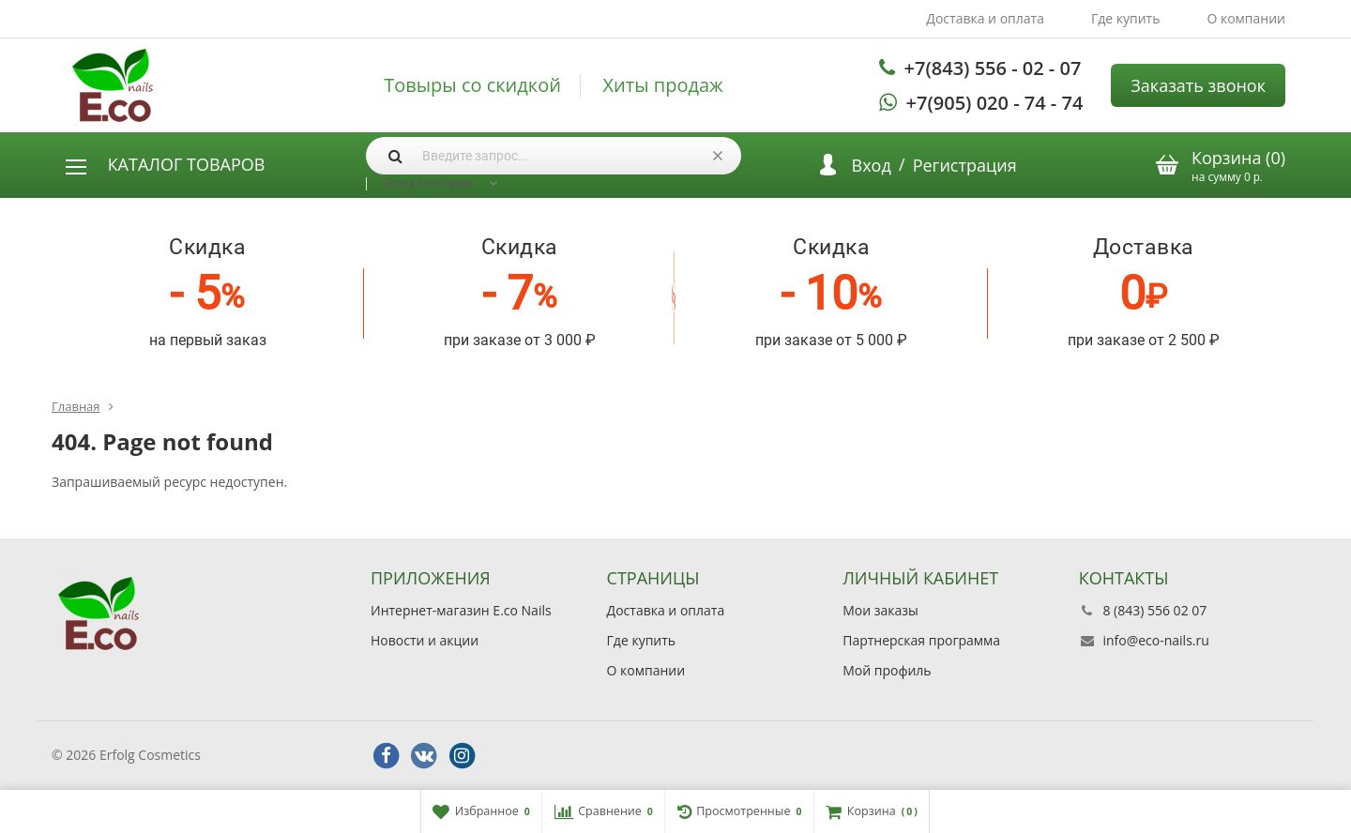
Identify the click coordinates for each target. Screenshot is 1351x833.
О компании (1246, 18)
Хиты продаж (663, 85)
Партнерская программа (921, 640)
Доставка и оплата (985, 18)
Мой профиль (886, 670)
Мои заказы (880, 610)
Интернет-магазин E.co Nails (461, 610)
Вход (871, 165)
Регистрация (965, 165)
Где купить (1126, 18)
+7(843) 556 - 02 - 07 (993, 68)
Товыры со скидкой (472, 85)
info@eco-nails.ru (1155, 640)
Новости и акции (424, 640)
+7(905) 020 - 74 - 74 (995, 102)
